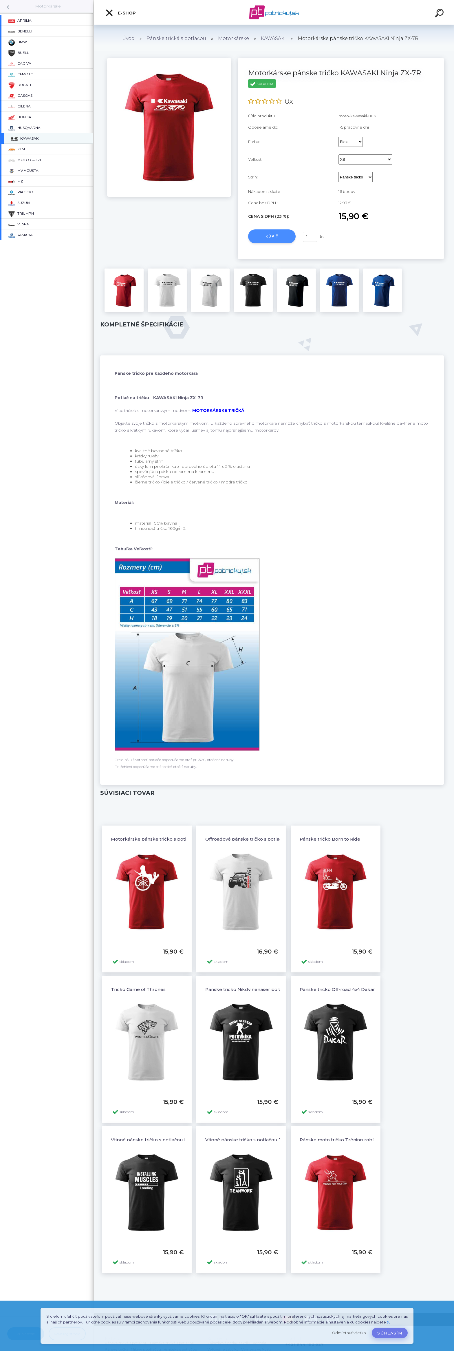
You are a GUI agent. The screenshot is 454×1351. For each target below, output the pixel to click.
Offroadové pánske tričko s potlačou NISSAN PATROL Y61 (269, 839)
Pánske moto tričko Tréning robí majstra (345, 1139)
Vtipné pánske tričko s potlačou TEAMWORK (256, 1139)
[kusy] (310, 237)
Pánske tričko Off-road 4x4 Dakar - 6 (341, 989)
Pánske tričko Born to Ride (330, 839)
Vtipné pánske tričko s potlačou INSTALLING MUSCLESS (174, 1139)
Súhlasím (389, 1333)
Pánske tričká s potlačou (176, 38)
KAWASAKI (273, 38)
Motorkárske (48, 6)
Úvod (128, 38)
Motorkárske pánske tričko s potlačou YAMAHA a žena (173, 839)
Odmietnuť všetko (349, 1333)
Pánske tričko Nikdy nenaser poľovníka (249, 989)
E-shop (120, 12)
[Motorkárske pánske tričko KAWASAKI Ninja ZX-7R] (169, 60)
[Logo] (274, 12)
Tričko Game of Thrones (138, 989)
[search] (440, 14)
